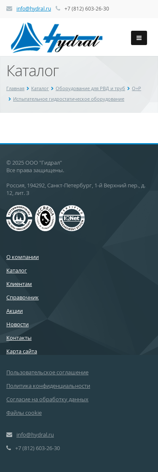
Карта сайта (21, 351)
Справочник (22, 297)
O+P (136, 88)
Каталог (40, 88)
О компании (22, 257)
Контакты (19, 337)
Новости (17, 324)
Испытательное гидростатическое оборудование (68, 99)
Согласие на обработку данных (47, 399)
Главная (15, 88)
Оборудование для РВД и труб (90, 88)
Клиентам (19, 284)
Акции (14, 311)
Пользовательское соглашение (47, 372)
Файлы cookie (24, 412)
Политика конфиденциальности (48, 385)
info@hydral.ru (33, 8)
